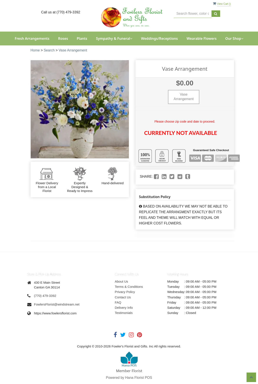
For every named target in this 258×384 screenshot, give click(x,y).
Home (35, 50)
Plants (82, 38)
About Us (121, 281)
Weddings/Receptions (159, 38)
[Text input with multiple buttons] (192, 14)
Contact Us (123, 297)
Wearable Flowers (201, 38)
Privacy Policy (125, 292)
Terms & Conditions (129, 286)
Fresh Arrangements (32, 38)
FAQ (118, 302)
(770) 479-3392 (45, 296)
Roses (63, 38)
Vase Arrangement (73, 50)
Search (49, 50)
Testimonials (124, 313)
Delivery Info (124, 307)
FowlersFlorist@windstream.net (56, 304)
